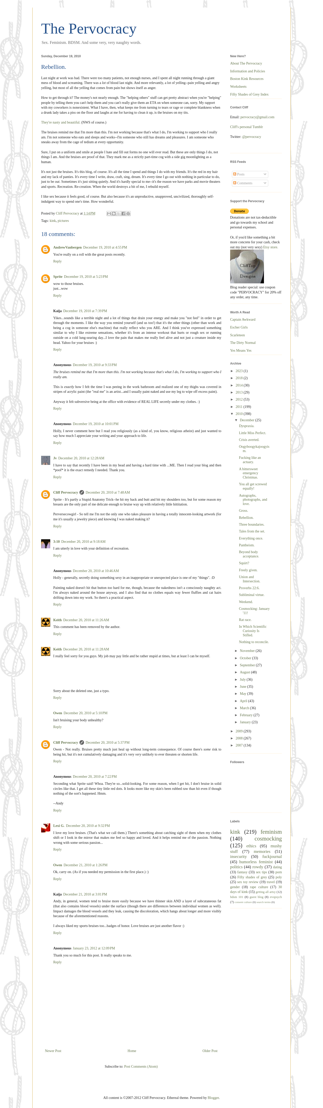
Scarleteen (237, 335)
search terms (264, 902)
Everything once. (251, 538)
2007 (240, 745)
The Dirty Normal (243, 343)
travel (271, 882)
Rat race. (245, 620)
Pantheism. (247, 545)
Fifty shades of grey (252, 877)
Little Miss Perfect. (252, 433)
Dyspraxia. (246, 426)
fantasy (242, 872)
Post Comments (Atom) (141, 1066)
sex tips (261, 872)
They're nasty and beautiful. (60, 122)
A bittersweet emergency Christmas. (248, 473)
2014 (240, 385)
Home (132, 1051)
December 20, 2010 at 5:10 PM (85, 713)
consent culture (243, 902)
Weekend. (246, 602)
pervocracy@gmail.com (257, 117)
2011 (240, 407)
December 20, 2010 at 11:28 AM (86, 649)
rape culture (259, 887)
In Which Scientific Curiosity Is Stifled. (252, 631)
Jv (55, 458)
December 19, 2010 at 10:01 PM (96, 424)
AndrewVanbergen (67, 247)
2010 (240, 414)
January (246, 722)
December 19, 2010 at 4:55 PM (105, 247)
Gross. (243, 511)
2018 (240, 378)
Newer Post (53, 1051)
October (246, 658)
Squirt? (244, 563)
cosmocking (268, 838)
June (243, 686)
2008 (240, 738)
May (243, 694)
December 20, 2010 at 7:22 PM (95, 776)
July (243, 679)
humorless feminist (256, 861)
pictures (63, 221)
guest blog (256, 897)
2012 (240, 399)
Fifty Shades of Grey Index (249, 94)
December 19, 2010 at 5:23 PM (86, 277)
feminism (271, 832)
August (245, 672)
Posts (239, 174)
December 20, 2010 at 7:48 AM (108, 492)
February (246, 715)
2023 (240, 371)
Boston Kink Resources (246, 79)
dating (277, 867)
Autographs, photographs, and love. (253, 500)
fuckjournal (272, 856)
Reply (57, 261)
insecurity (238, 856)
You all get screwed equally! (253, 486)
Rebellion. (246, 518)
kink (53, 221)
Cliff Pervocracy (65, 492)
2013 (240, 392)
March (245, 708)
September (248, 665)
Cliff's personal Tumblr (246, 127)
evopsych (276, 897)
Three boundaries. (251, 524)
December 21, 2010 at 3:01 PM (85, 894)
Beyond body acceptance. (249, 554)
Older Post (210, 1051)
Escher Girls (239, 327)
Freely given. (248, 570)
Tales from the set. (252, 531)
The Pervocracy (89, 28)
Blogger (213, 1098)
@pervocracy (251, 137)
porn (278, 872)
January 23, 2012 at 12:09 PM (94, 948)
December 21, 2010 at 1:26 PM (85, 865)
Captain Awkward (242, 319)
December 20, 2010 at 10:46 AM (96, 571)
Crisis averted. (249, 440)
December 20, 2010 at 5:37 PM (107, 742)
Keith (57, 620)
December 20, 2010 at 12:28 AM (81, 458)
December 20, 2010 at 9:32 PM (88, 826)
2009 (240, 731)
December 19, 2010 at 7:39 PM (85, 311)
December (247, 420)
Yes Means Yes (241, 350)
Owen (57, 713)
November (248, 651)
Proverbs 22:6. (249, 588)
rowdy (257, 866)
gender (235, 887)
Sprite (58, 277)
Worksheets (238, 86)
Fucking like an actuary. (250, 460)
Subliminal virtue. (251, 595)
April (244, 701)
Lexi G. (58, 826)
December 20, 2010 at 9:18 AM (83, 542)
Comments (242, 183)
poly (279, 877)
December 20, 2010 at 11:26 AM (86, 620)
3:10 (56, 542)
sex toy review (247, 882)
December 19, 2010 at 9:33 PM (95, 365)
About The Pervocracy (246, 63)
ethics (251, 846)
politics (236, 866)
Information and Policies (247, 71)
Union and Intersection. (249, 579)
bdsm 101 (236, 897)
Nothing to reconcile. (254, 642)
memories (262, 851)
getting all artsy (266, 892)
